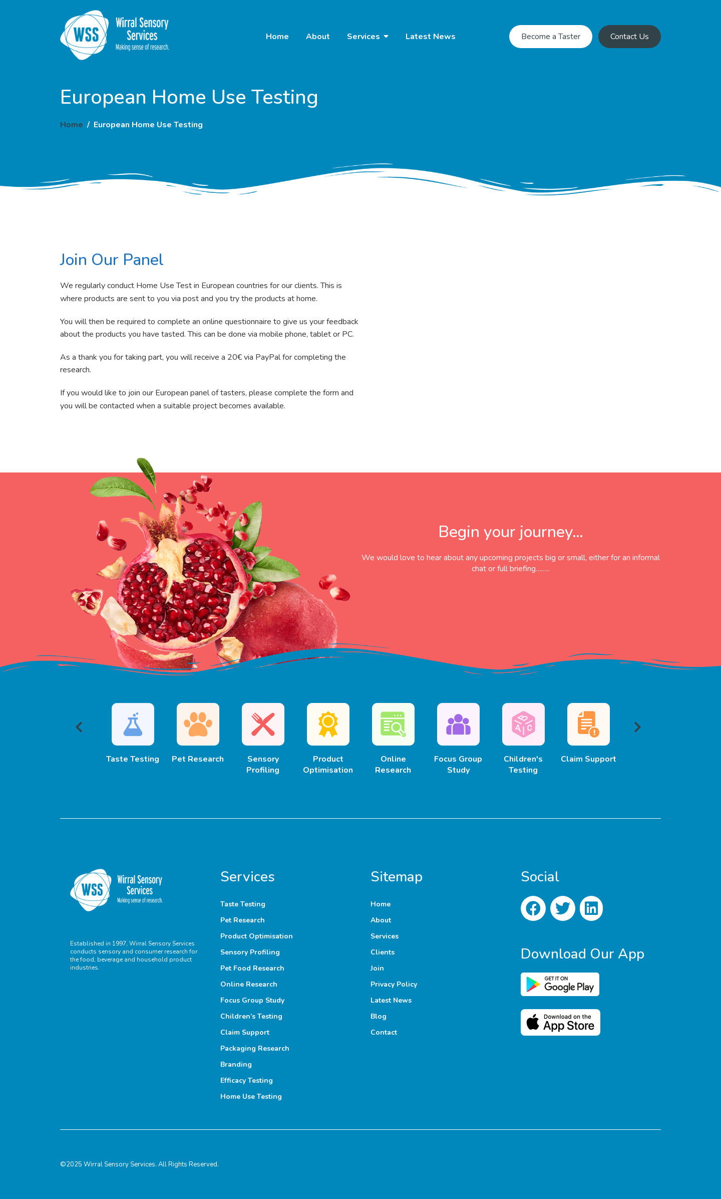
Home (277, 36)
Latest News (431, 36)
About (318, 36)
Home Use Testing (251, 1096)
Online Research (248, 984)
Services (363, 36)
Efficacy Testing (246, 1080)
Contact (384, 1032)
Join (377, 968)
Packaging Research (254, 1048)
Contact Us (629, 36)
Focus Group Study (252, 1000)
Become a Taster (550, 36)
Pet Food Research (252, 968)
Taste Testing (242, 904)
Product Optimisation (256, 936)
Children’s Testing (251, 1016)
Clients (383, 952)
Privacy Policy (394, 984)
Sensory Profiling (250, 952)
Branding (236, 1064)
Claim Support (244, 1032)
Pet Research (242, 920)
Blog (379, 1016)
